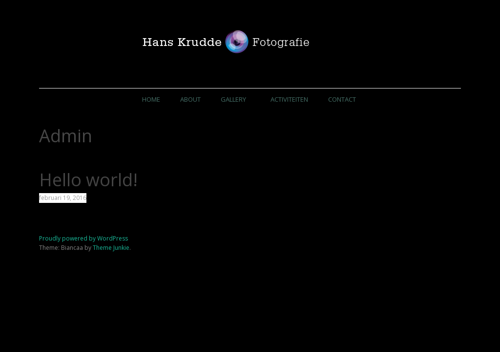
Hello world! (88, 180)
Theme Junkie (111, 248)
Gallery (233, 99)
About (190, 99)
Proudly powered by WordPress (83, 239)
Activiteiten (290, 99)
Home (151, 99)
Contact (342, 99)
